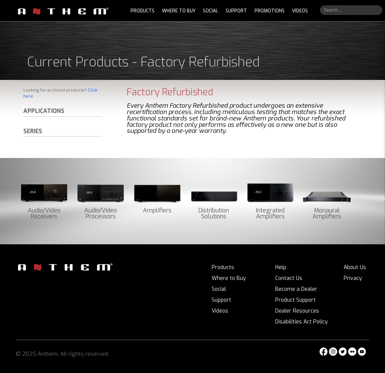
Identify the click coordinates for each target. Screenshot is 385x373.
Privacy (353, 278)
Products (223, 267)
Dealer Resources (297, 310)
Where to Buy (229, 278)
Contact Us (288, 278)
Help (280, 267)
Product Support (295, 300)
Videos (220, 310)
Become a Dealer (296, 289)
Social (219, 289)
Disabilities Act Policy (301, 321)
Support (221, 300)
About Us (355, 267)
